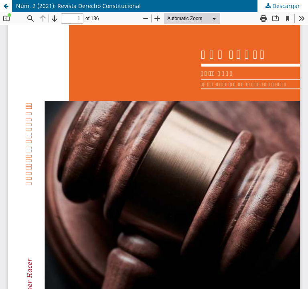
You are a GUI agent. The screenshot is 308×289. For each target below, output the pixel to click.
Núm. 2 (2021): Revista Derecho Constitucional (78, 6)
